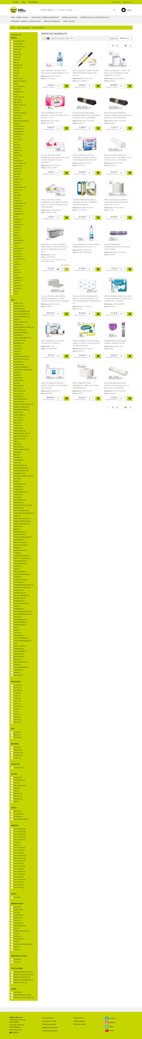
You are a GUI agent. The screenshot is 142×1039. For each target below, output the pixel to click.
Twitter (109, 1026)
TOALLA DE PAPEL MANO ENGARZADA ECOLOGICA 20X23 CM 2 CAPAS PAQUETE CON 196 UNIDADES (55, 158)
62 (125, 45)
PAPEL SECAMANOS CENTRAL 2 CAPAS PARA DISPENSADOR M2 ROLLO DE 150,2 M (116, 202)
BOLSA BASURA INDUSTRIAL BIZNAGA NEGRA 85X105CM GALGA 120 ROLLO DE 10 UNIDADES (87, 115)
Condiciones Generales (49, 1031)
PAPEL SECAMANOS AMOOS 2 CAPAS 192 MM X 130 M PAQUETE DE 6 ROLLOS (54, 385)
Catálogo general (79, 1021)
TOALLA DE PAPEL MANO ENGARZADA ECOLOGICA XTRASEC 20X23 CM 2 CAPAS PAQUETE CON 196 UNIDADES (54, 203)
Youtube (109, 1030)
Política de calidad (80, 1024)
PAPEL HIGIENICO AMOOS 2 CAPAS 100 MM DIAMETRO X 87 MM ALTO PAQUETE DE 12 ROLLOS (118, 298)
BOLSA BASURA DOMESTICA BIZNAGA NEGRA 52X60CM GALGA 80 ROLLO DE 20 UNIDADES (117, 115)
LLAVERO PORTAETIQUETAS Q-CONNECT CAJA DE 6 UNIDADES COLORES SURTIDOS (85, 202)
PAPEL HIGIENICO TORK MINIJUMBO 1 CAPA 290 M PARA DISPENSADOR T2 (85, 385)
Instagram (110, 1022)
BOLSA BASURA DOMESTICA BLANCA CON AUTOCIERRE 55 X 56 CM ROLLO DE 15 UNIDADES (117, 157)
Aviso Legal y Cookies (49, 1021)
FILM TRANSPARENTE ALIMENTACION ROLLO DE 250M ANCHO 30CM (117, 246)
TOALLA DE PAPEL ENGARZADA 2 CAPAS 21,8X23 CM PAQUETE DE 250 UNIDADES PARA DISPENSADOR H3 (87, 299)
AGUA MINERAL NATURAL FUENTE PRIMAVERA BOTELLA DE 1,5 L (86, 245)
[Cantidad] (58, 86)
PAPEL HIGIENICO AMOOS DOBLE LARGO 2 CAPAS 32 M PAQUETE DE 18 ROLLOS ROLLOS (86, 343)
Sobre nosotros (78, 1018)
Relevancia (125, 38)
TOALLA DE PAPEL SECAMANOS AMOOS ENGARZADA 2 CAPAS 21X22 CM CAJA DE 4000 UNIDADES (55, 298)
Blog (23, 2)
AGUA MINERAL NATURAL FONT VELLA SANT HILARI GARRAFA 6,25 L (55, 71)
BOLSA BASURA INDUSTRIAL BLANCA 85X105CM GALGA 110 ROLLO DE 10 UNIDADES (116, 385)
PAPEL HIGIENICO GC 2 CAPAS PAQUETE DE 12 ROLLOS (52, 342)
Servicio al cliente (47, 1018)
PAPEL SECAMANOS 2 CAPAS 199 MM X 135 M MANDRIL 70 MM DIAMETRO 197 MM (117, 72)
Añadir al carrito (66, 86)
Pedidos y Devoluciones (49, 1027)
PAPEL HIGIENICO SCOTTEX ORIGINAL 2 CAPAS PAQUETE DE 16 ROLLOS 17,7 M (54, 115)
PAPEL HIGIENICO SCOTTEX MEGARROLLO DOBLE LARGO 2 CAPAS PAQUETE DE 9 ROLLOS (85, 157)
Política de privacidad (49, 1024)
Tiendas (15, 2)
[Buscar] (87, 10)
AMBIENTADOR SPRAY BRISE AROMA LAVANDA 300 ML (115, 342)
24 (73, 38)
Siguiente (130, 46)
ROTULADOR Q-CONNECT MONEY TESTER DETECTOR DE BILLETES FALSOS (86, 72)
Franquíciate (33, 2)
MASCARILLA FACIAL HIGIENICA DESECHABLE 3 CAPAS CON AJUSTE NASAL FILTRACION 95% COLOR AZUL (54, 248)
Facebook (110, 1018)
